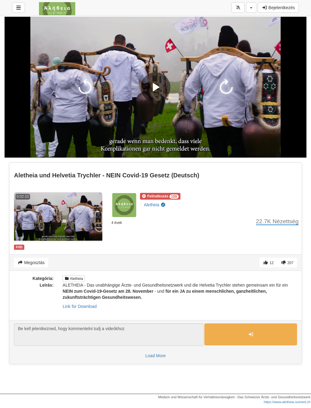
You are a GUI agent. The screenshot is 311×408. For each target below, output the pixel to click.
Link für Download (80, 306)
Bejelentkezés (278, 7)
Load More (155, 355)
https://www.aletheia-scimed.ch (287, 402)
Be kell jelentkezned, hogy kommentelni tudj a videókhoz (109, 334)
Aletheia (155, 204)
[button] (160, 196)
